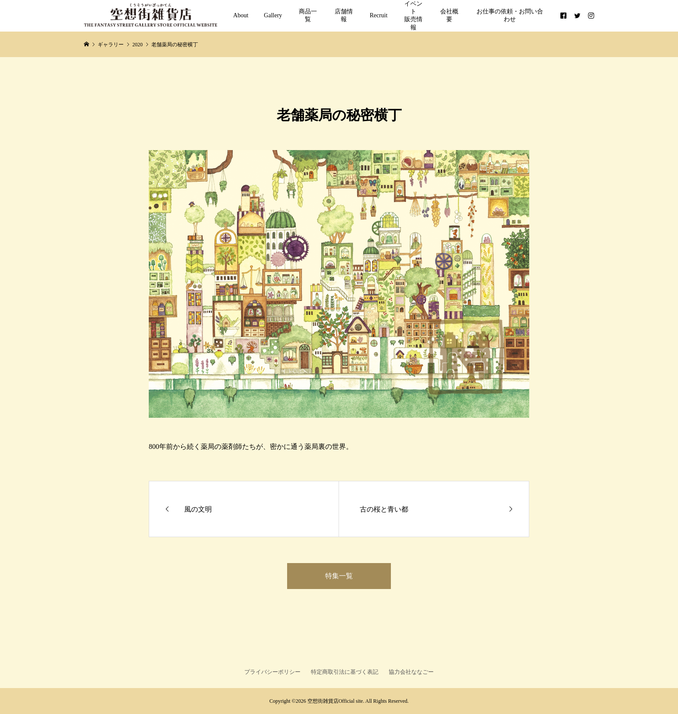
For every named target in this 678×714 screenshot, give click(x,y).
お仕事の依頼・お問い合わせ (510, 15)
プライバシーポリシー (272, 672)
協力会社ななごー (411, 672)
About (240, 15)
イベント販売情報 (413, 15)
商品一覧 (308, 15)
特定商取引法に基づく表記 (344, 672)
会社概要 (449, 15)
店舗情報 (344, 15)
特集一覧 (339, 576)
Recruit (378, 15)
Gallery (273, 15)
